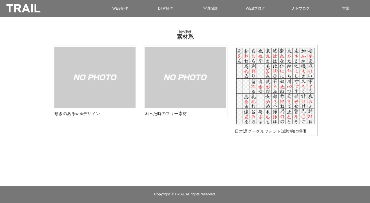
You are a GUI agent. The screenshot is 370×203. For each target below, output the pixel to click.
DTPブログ (300, 8)
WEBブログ (255, 8)
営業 (345, 8)
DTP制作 (165, 8)
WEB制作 (120, 8)
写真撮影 (210, 8)
